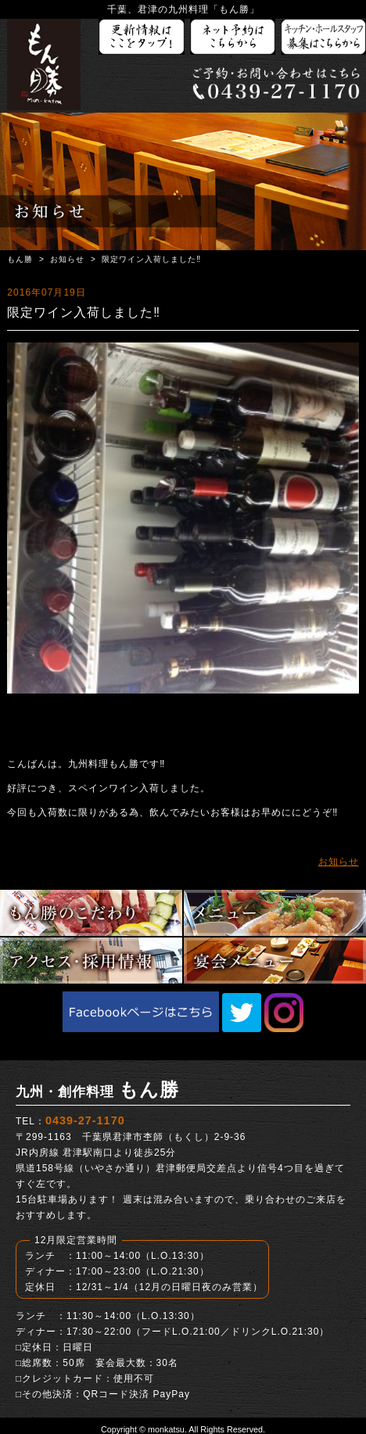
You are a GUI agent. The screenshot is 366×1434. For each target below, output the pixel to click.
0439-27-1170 (85, 1120)
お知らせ (67, 259)
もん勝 (20, 259)
